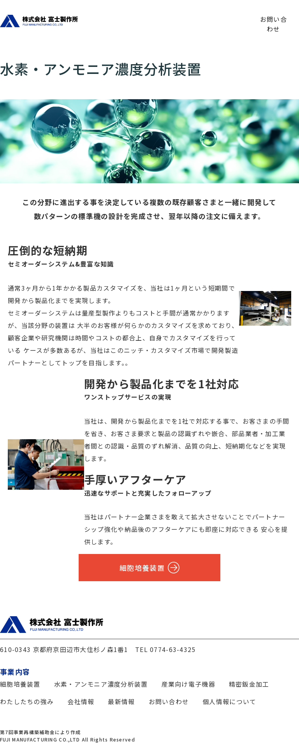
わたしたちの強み (104, 18)
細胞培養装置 (149, 567)
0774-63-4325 (172, 649)
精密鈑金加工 (249, 684)
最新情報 (227, 18)
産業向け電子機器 (188, 684)
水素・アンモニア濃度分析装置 (101, 684)
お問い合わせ (273, 18)
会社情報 (188, 18)
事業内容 (151, 18)
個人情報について (229, 701)
